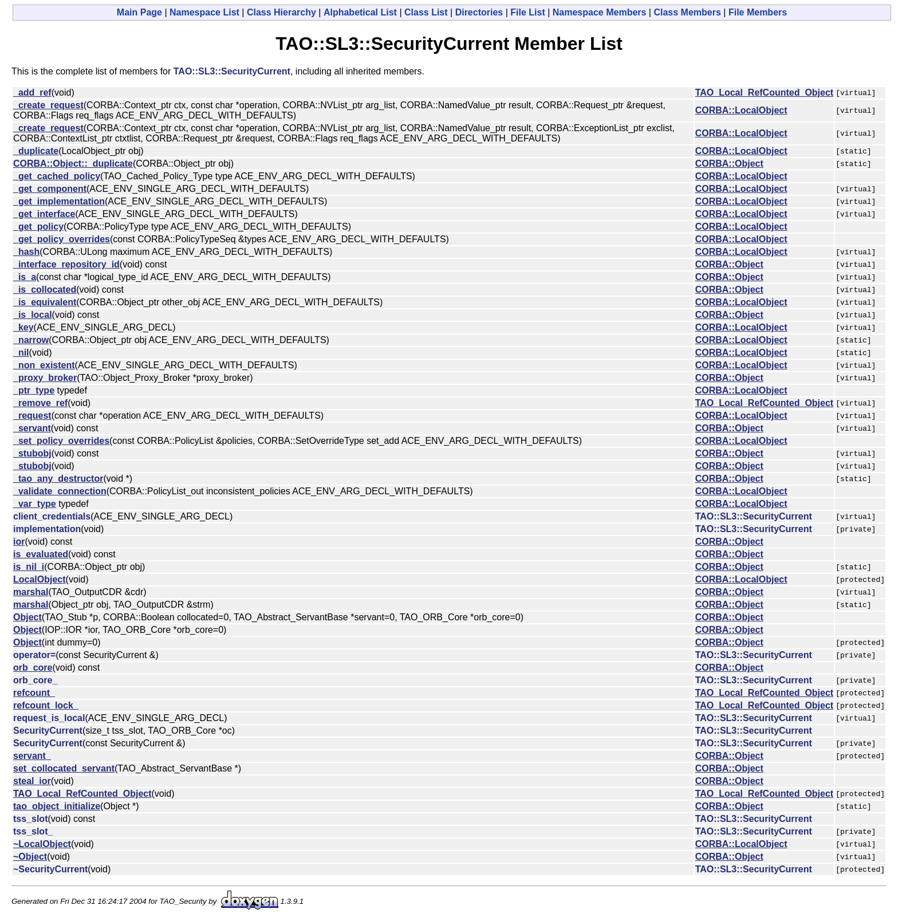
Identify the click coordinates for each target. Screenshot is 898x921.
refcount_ (34, 693)
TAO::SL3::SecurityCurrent (232, 71)
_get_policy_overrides (61, 239)
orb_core (32, 667)
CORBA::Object (729, 163)
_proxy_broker (45, 378)
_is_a (24, 277)
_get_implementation (59, 201)
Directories (479, 12)
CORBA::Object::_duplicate (73, 163)
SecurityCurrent (47, 730)
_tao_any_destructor (58, 478)
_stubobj (32, 453)
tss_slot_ (33, 831)
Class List (426, 12)
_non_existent (44, 365)
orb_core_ (35, 680)
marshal (30, 592)
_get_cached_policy (56, 176)
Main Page (139, 12)
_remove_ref (40, 403)
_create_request (48, 105)
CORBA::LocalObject (741, 110)
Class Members (686, 12)
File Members (757, 12)
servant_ (32, 756)
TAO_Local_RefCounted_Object (764, 92)
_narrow (31, 340)
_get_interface (44, 214)
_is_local (32, 315)
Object (27, 617)
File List (527, 12)
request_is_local (49, 718)
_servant (32, 428)
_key (23, 327)
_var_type (34, 504)
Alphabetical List (360, 12)
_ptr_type (33, 390)
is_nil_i (28, 567)
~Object (30, 856)
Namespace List (204, 12)
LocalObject (39, 579)
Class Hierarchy (281, 12)
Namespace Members (600, 12)
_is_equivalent (44, 302)
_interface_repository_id (66, 264)
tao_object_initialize (56, 806)
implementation (47, 529)
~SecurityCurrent (50, 869)
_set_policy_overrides (61, 441)
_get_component (49, 189)
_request (32, 415)
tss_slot (30, 819)
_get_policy (38, 226)
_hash (26, 252)
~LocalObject (42, 844)
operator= (34, 655)
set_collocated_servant (64, 768)
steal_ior (32, 781)
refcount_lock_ (45, 705)
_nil (21, 352)
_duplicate (35, 151)
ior (19, 541)
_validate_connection (60, 491)
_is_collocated (44, 289)
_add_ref (32, 92)
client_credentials (51, 516)
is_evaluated (40, 554)
